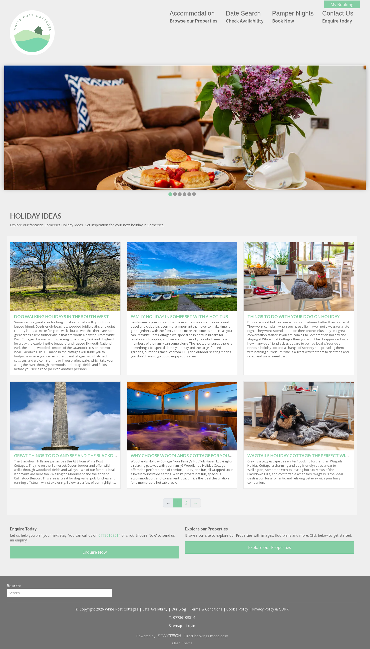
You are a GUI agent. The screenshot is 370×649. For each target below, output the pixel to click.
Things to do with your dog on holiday (293, 316)
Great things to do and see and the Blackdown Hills (75, 455)
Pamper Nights (293, 17)
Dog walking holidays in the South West (61, 316)
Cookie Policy (237, 609)
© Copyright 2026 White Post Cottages (106, 609)
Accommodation (193, 17)
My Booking (342, 4)
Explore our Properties (269, 547)
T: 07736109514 (182, 617)
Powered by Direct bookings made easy (182, 636)
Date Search (245, 17)
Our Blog (178, 609)
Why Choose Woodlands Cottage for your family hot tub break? (206, 455)
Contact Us (337, 17)
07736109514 (109, 535)
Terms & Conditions (206, 609)
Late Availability (154, 609)
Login (190, 625)
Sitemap (175, 625)
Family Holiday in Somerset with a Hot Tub (179, 316)
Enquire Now (94, 552)
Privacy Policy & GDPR (270, 609)
